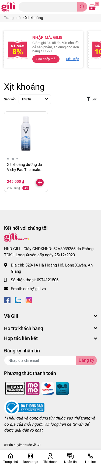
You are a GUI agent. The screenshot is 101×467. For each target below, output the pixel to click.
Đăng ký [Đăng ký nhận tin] (86, 360)
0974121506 (47, 280)
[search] (82, 7)
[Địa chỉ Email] (50, 360)
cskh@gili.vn (34, 288)
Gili (39, 445)
